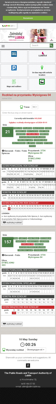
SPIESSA (32, 146)
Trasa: (25, 107)
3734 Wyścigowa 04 (36, 151)
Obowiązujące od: (35, 350)
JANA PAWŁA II (33, 238)
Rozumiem (28, 18)
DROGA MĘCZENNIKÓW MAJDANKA (32, 137)
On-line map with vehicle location (42, 70)
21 (7, 131)
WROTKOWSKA (32, 131)
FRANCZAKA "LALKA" (25, 140)
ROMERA (48, 128)
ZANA (16, 238)
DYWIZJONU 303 (33, 134)
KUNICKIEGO (20, 134)
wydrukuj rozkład (12, 222)
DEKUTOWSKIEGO (18, 143)
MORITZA (39, 143)
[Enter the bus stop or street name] (28, 112)
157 (7, 241)
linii (35, 107)
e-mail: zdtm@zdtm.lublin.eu (28, 386)
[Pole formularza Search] (40, 45)
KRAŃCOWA (44, 134)
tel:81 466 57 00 (28, 384)
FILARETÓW (23, 238)
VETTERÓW (48, 143)
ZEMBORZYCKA (33, 241)
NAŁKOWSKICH (38, 128)
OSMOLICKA (17, 128)
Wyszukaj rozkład (13, 349)
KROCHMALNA (45, 238)
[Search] (51, 45)
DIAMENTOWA (21, 131)
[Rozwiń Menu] (3, 46)
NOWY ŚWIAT (44, 131)
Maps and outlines (14, 82)
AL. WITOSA (31, 143)
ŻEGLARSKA (27, 128)
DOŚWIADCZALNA (40, 140)
